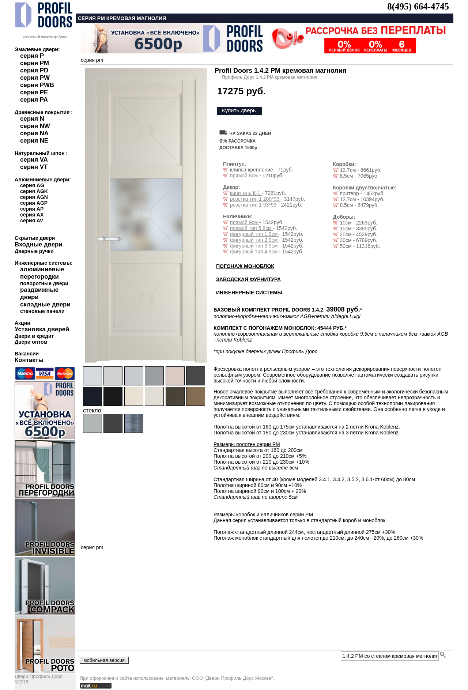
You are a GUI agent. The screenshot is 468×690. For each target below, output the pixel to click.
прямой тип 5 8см (251, 228)
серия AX (32, 215)
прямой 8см (244, 175)
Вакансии (27, 354)
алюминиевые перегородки (42, 273)
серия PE (34, 92)
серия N (32, 118)
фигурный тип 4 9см (254, 251)
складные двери (45, 304)
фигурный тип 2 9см (254, 240)
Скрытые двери (35, 238)
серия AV (31, 220)
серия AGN (34, 197)
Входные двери (39, 244)
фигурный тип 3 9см (254, 246)
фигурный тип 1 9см (254, 234)
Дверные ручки (34, 251)
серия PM (34, 63)
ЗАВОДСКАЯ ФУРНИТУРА (248, 279)
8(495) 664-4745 (418, 6)
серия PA (34, 99)
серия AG (32, 185)
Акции (22, 323)
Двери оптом (31, 342)
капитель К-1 (246, 193)
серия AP (32, 209)
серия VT (34, 166)
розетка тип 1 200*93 (255, 199)
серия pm (92, 60)
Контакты (29, 360)
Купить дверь (239, 110)
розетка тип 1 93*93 (254, 205)
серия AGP (34, 203)
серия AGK (34, 191)
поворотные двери (44, 283)
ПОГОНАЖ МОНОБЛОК (245, 266)
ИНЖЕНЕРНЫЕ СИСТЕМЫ (249, 292)
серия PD (34, 70)
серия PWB (37, 85)
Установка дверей (42, 329)
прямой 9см (244, 222)
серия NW (35, 125)
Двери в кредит (34, 336)
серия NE (34, 140)
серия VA (34, 159)
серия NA (34, 133)
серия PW (35, 77)
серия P (32, 55)
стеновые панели (42, 311)
